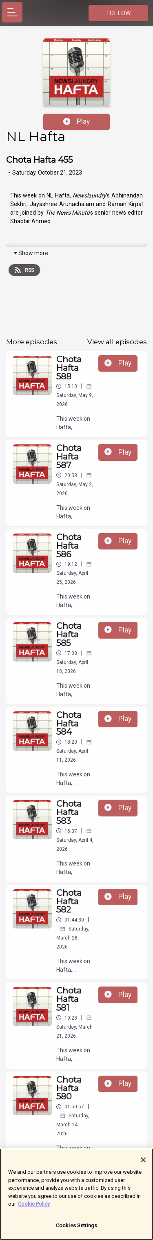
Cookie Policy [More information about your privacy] (34, 1207)
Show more (30, 253)
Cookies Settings (76, 1229)
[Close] (143, 1163)
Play (76, 121)
